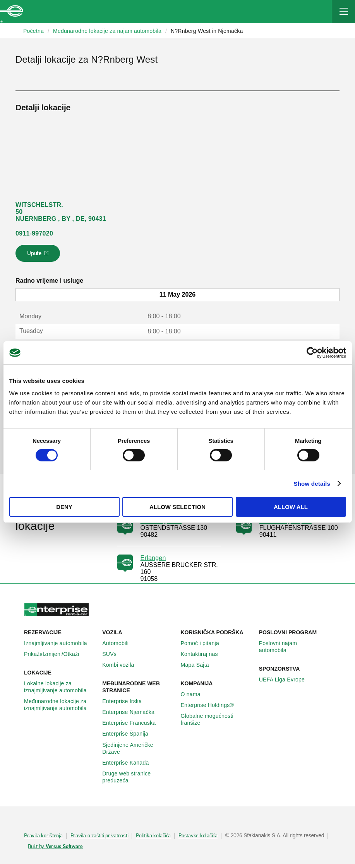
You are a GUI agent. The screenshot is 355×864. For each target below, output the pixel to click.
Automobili (119, 643)
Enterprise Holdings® (212, 705)
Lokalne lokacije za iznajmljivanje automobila (60, 686)
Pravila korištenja (43, 835)
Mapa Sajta (199, 665)
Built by (55, 846)
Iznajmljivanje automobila (60, 643)
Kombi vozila (122, 665)
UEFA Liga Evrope (286, 679)
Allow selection (177, 507)
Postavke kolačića (198, 835)
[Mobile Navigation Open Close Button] (343, 11)
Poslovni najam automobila (295, 646)
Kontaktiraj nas (203, 654)
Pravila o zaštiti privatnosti (99, 835)
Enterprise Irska (126, 701)
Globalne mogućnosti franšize (217, 719)
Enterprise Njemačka (132, 712)
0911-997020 (34, 233)
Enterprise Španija (129, 734)
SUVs (113, 654)
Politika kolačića (153, 835)
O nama (195, 694)
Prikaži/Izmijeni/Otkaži (56, 654)
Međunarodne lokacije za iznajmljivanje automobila (60, 704)
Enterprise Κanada (129, 763)
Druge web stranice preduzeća (138, 777)
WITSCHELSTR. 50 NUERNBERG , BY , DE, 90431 (60, 211)
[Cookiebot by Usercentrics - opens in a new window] (312, 353)
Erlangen (153, 558)
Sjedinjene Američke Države (138, 748)
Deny (64, 507)
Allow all (291, 507)
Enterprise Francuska (133, 723)
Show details (311, 483)
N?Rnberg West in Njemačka (207, 31)
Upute (39, 255)
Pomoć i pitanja (204, 643)
